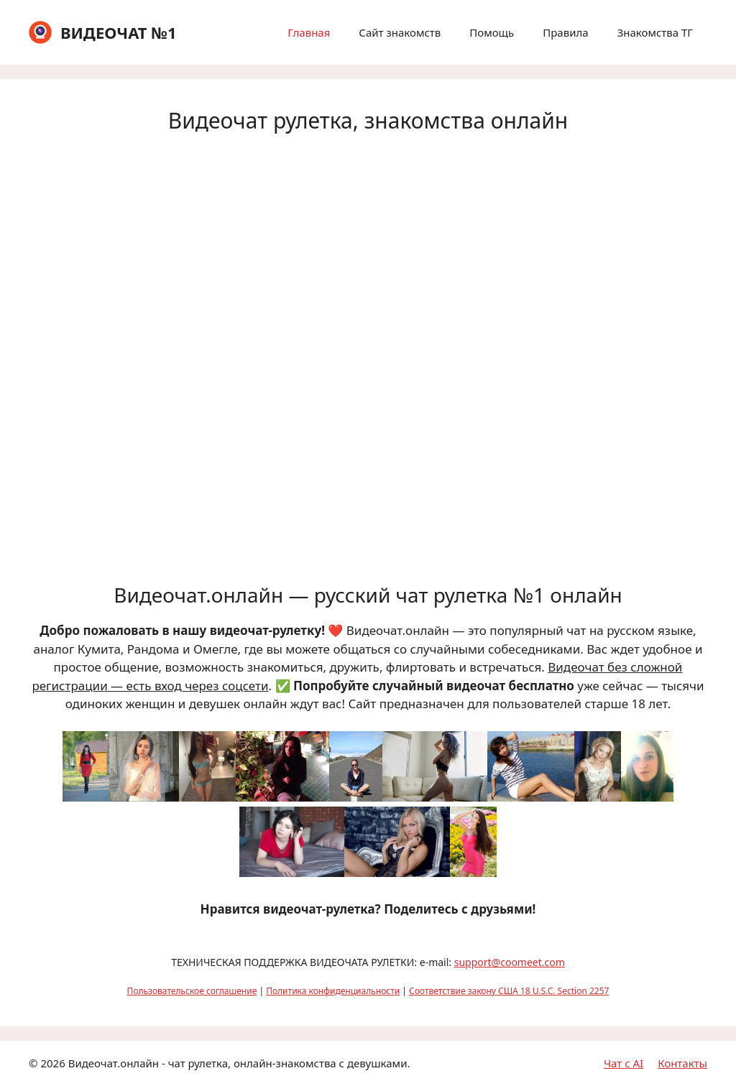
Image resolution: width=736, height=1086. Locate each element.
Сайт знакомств (400, 32)
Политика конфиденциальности (333, 991)
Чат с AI (623, 1063)
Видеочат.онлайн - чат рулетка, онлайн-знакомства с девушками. (239, 1063)
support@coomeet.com (509, 962)
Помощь (491, 32)
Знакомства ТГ (655, 32)
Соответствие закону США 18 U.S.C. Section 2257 (509, 991)
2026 (52, 1063)
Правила (565, 32)
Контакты (682, 1063)
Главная (309, 32)
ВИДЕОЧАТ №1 (118, 32)
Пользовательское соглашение (192, 991)
